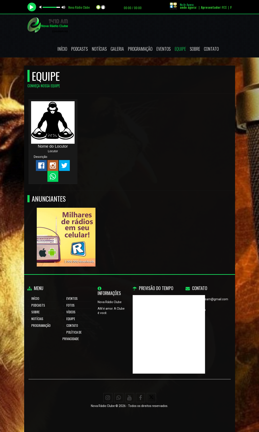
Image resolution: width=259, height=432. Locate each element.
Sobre (195, 49)
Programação (140, 49)
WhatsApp (198, 310)
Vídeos (70, 311)
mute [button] (41, 7)
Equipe (180, 49)
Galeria (117, 49)
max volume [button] (63, 7)
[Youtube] (129, 397)
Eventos (163, 49)
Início (62, 49)
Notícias (99, 49)
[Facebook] (140, 397)
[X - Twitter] (151, 397)
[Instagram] (107, 397)
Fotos (70, 305)
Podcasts (79, 49)
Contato (211, 49)
